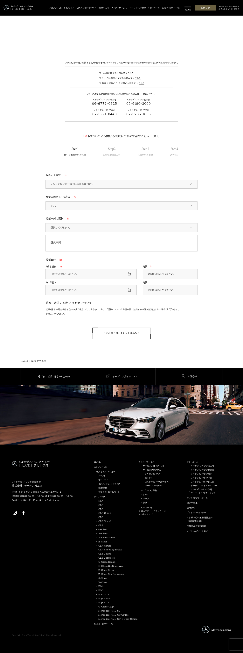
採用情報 (191, 508)
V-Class (103, 582)
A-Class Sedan (106, 537)
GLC (100, 509)
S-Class (102, 578)
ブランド (102, 476)
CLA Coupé (105, 546)
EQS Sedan (104, 598)
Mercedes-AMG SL (109, 611)
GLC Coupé (105, 513)
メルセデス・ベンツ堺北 (201, 474)
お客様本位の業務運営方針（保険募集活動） (199, 519)
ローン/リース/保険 (148, 490)
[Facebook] (23, 512)
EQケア (148, 478)
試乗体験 (102, 488)
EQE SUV (103, 594)
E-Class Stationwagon (111, 574)
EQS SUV (103, 602)
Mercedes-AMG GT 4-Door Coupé (118, 619)
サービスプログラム (152, 470)
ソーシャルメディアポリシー (199, 531)
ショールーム (192, 462)
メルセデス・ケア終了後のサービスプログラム (157, 484)
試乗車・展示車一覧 (103, 624)
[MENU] (187, 8)
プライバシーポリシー (196, 513)
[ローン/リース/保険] (137, 8)
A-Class (103, 533)
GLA (100, 501)
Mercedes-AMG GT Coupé (113, 615)
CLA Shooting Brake (110, 549)
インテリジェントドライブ (109, 484)
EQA (101, 586)
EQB (100, 590)
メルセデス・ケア (152, 474)
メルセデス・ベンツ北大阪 (202, 470)
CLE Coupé (104, 554)
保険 (145, 503)
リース (146, 494)
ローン (146, 498)
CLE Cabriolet (106, 558)
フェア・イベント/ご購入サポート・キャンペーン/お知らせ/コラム (153, 510)
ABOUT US (100, 467)
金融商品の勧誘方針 (196, 526)
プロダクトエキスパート (109, 492)
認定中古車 (192, 503)
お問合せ (205, 8)
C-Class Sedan (106, 562)
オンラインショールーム (197, 498)
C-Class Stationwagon (111, 566)
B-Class (102, 542)
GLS (100, 525)
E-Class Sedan (106, 570)
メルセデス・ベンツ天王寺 (202, 466)
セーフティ (103, 480)
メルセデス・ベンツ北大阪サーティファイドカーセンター (204, 484)
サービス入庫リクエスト (153, 466)
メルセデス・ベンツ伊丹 (201, 478)
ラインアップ (99, 497)
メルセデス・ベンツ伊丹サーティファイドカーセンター (204, 491)
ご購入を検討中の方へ (104, 471)
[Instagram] (15, 512)
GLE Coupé (104, 521)
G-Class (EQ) (106, 607)
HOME (97, 462)
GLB (100, 505)
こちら (131, 73)
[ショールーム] (154, 8)
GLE (100, 517)
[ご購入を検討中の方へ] (86, 8)
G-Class (103, 529)
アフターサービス (146, 462)
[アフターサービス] (119, 8)
